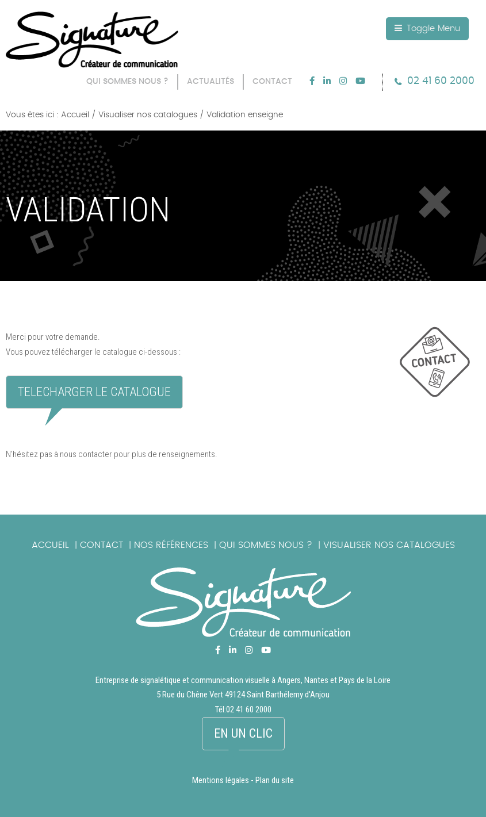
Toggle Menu (427, 28)
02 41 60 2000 (440, 81)
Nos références (171, 545)
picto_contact (443, 368)
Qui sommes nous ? (265, 545)
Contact (101, 545)
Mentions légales (220, 780)
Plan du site (274, 780)
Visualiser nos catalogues (389, 545)
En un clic (243, 733)
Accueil (50, 545)
